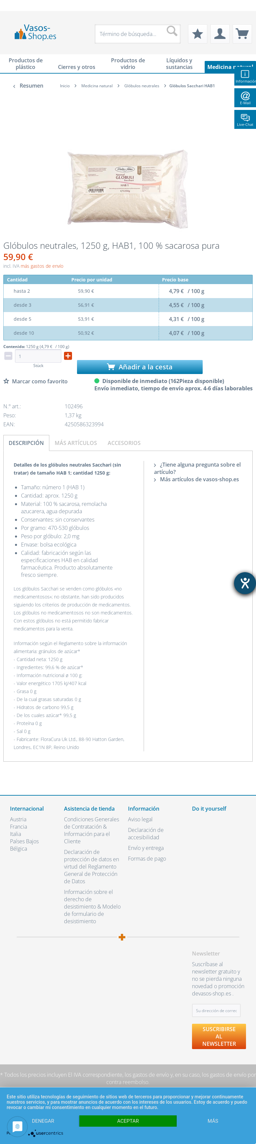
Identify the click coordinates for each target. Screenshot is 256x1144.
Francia (18, 826)
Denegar (43, 1121)
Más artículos (76, 443)
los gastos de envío (147, 1074)
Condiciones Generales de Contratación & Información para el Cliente (91, 830)
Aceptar (128, 1121)
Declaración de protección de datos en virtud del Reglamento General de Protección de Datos (91, 866)
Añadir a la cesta (140, 366)
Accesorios (124, 443)
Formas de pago (147, 858)
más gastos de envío (42, 266)
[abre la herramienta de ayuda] (245, 583)
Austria (18, 819)
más (213, 1121)
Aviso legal (140, 819)
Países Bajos (24, 841)
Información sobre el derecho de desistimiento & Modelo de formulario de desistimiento (92, 906)
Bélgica (18, 848)
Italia (15, 834)
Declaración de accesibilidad (146, 833)
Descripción (26, 443)
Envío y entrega (146, 848)
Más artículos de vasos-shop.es (196, 479)
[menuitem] (13, 5)
